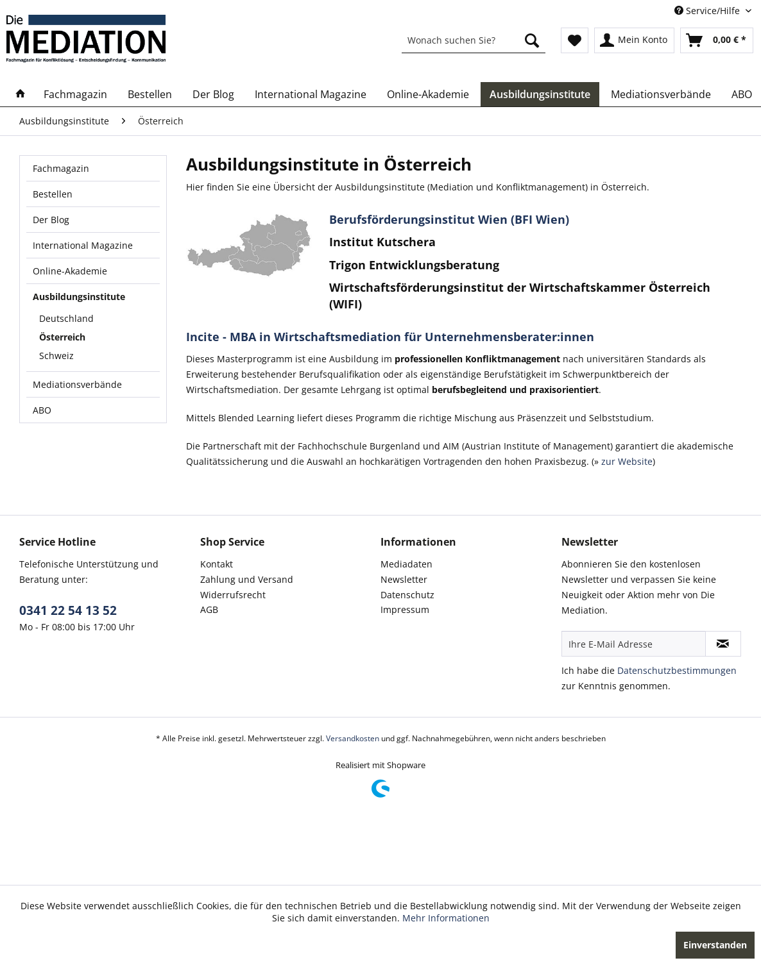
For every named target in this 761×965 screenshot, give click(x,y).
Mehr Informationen (446, 918)
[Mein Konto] (634, 40)
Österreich (62, 337)
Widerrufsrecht (233, 595)
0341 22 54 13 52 (68, 610)
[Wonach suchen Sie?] (473, 40)
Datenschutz (407, 595)
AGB (209, 609)
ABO (42, 410)
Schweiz (56, 355)
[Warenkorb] (716, 40)
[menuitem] (473, 40)
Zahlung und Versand (246, 579)
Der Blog (51, 220)
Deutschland (66, 318)
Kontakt (216, 564)
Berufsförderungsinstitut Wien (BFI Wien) (449, 219)
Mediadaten (406, 564)
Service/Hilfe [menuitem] (708, 10)
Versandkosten (352, 738)
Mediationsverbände (77, 384)
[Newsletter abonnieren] (723, 644)
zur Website (626, 461)
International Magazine (83, 245)
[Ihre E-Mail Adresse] (633, 644)
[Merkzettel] (574, 40)
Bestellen (53, 194)
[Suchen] (531, 40)
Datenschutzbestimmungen (677, 670)
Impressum (404, 609)
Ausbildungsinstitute (79, 296)
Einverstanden (715, 945)
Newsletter (403, 579)
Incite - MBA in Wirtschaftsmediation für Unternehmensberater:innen (390, 336)
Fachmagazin (61, 168)
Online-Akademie (70, 271)
